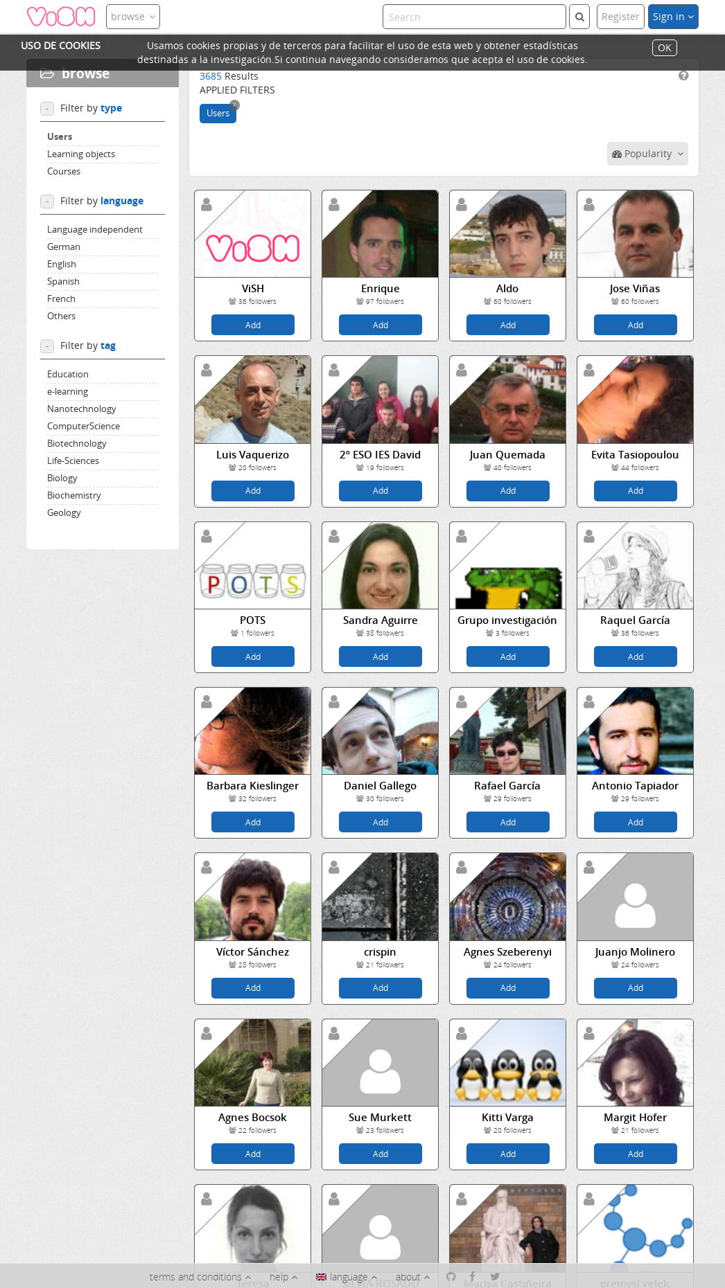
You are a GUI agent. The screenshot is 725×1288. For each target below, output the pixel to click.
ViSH (253, 288)
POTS (252, 620)
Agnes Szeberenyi (508, 951)
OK (665, 48)
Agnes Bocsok (252, 1117)
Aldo (507, 288)
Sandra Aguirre (380, 620)
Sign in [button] (673, 16)
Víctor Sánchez (252, 951)
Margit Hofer (635, 1117)
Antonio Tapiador (635, 785)
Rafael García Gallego (507, 786)
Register (621, 16)
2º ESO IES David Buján (380, 455)
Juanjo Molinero (635, 951)
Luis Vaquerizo (252, 454)
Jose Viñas (635, 288)
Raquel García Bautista (635, 620)
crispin (380, 951)
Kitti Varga (508, 1117)
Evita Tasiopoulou (635, 454)
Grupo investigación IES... (507, 620)
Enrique (380, 288)
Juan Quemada (507, 454)
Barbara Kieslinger (253, 785)
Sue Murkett (380, 1117)
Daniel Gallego (380, 785)
